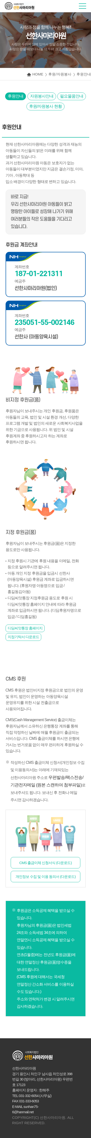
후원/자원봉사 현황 (45, 106)
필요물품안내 (71, 96)
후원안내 (15, 96)
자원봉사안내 (41, 96)
